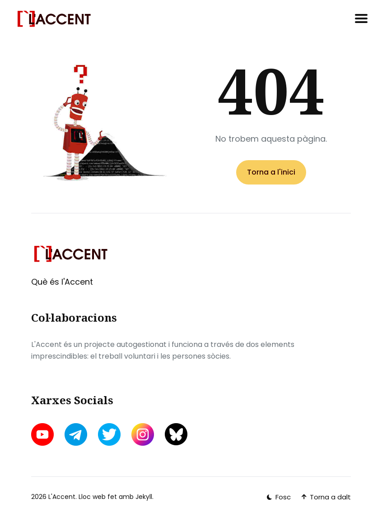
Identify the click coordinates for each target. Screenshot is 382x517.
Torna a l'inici (271, 172)
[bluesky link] (176, 434)
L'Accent (61, 496)
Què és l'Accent (62, 281)
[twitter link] (109, 434)
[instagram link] (143, 434)
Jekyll (143, 496)
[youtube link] (43, 434)
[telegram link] (76, 434)
